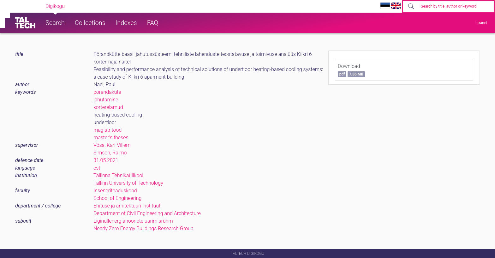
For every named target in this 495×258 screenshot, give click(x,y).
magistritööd (107, 130)
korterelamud (108, 107)
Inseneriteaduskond (115, 191)
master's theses (110, 138)
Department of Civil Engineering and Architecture (147, 213)
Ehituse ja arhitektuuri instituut (126, 206)
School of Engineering (117, 198)
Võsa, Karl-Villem (111, 145)
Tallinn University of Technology (128, 183)
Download (351, 70)
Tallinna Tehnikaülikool (118, 175)
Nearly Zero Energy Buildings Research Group (143, 228)
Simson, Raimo (110, 153)
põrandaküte (107, 92)
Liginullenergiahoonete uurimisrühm (133, 221)
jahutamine (105, 100)
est (96, 168)
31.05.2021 (105, 160)
